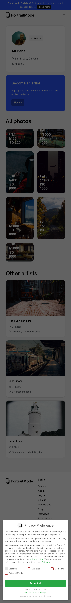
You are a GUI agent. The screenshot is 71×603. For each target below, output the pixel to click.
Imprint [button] (47, 595)
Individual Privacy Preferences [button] (35, 592)
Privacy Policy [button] (38, 595)
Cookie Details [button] (26, 595)
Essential (11, 568)
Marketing (57, 568)
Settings (46, 562)
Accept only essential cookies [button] (35, 589)
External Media (14, 573)
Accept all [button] (35, 582)
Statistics (34, 568)
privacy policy (36, 559)
